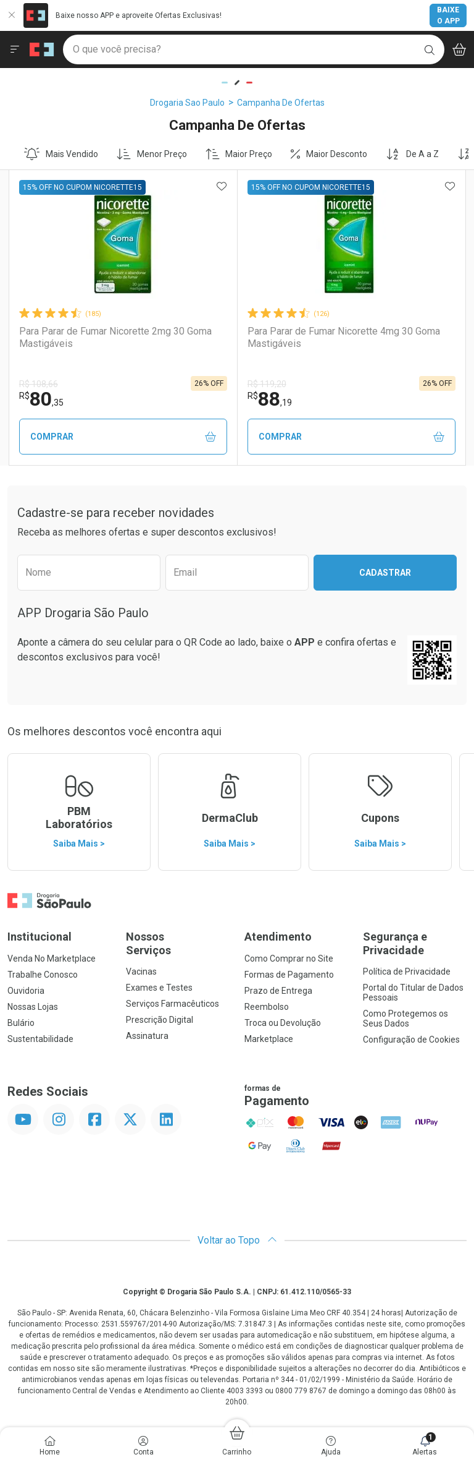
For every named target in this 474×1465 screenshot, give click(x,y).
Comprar (123, 437)
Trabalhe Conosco (42, 975)
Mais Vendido (61, 154)
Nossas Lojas (32, 1007)
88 (269, 399)
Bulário (21, 1023)
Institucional (39, 936)
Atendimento (278, 936)
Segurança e (415, 943)
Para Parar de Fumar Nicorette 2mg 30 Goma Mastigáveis (115, 337)
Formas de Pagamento (289, 975)
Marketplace (268, 1039)
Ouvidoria (25, 991)
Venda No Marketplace (51, 958)
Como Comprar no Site (288, 958)
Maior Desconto (329, 154)
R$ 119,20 (266, 384)
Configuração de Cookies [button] (411, 1039)
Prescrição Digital (159, 1020)
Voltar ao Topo (237, 1240)
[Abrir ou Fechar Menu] (15, 49)
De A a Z (412, 154)
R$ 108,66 (38, 384)
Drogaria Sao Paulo (187, 103)
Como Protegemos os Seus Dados (405, 1018)
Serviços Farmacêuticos (172, 1004)
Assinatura (147, 1036)
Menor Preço (152, 154)
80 (41, 399)
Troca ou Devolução (282, 1023)
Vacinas (141, 971)
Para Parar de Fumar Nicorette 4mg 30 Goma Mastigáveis (343, 337)
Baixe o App (448, 15)
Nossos (178, 943)
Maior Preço (239, 154)
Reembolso (266, 1007)
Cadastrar (385, 573)
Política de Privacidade (407, 971)
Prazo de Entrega (278, 991)
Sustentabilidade (40, 1039)
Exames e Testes (159, 988)
